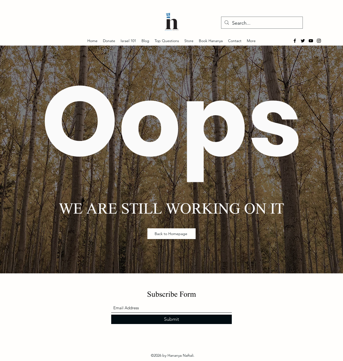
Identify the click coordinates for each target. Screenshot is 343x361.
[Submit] (171, 319)
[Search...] (261, 23)
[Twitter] (302, 40)
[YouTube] (311, 40)
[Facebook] (294, 40)
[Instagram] (319, 40)
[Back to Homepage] (171, 233)
